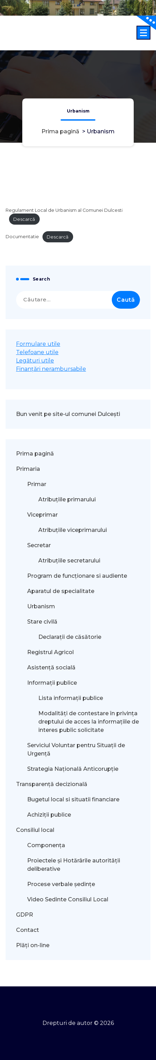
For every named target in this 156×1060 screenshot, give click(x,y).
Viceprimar (42, 514)
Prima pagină (60, 131)
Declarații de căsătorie (69, 637)
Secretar (39, 545)
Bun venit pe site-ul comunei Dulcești (68, 414)
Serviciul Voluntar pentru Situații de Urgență (76, 749)
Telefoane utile (37, 352)
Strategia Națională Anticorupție (72, 769)
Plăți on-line (32, 945)
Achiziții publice (49, 814)
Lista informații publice (70, 698)
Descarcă (24, 219)
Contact (27, 930)
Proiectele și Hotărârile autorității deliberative (73, 864)
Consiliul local (35, 830)
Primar (36, 484)
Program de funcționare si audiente (77, 576)
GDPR (24, 914)
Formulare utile (38, 344)
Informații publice (52, 682)
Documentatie (22, 237)
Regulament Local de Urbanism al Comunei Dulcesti (64, 210)
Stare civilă (42, 621)
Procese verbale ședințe (61, 884)
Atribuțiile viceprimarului (72, 530)
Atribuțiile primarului (67, 499)
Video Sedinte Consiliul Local (67, 899)
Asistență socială (51, 667)
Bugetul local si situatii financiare (73, 799)
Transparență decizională (51, 784)
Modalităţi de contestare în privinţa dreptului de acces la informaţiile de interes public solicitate (88, 721)
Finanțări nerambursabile (51, 369)
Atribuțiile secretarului (69, 560)
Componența (46, 845)
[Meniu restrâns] (143, 33)
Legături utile (35, 360)
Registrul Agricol (51, 652)
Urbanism (41, 606)
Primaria (28, 469)
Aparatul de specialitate (60, 591)
